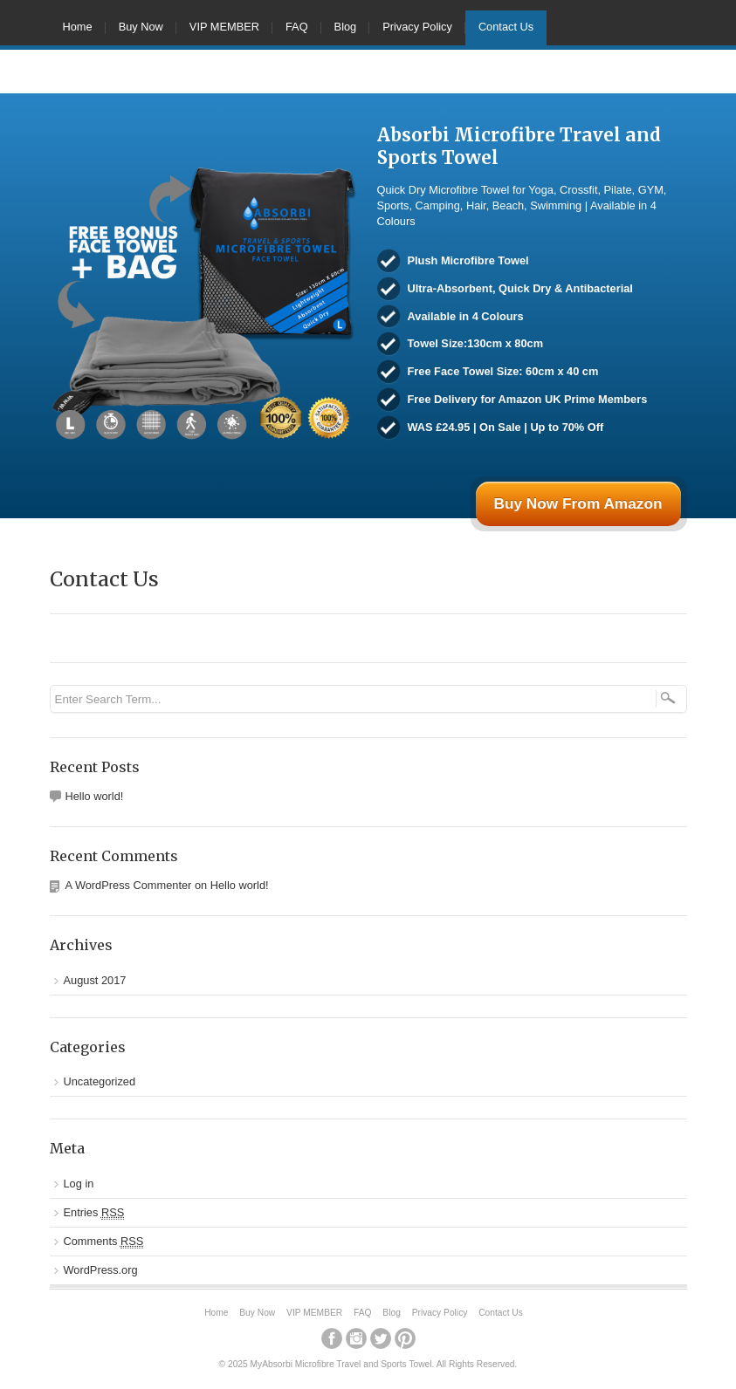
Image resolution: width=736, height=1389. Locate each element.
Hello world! (94, 796)
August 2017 (95, 980)
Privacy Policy (417, 26)
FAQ (296, 26)
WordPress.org (101, 1269)
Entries (94, 1213)
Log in (79, 1183)
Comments (104, 1242)
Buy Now (141, 26)
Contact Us (505, 26)
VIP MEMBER (224, 26)
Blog (345, 26)
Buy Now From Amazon (577, 503)
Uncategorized (100, 1081)
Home (78, 26)
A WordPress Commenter (128, 885)
